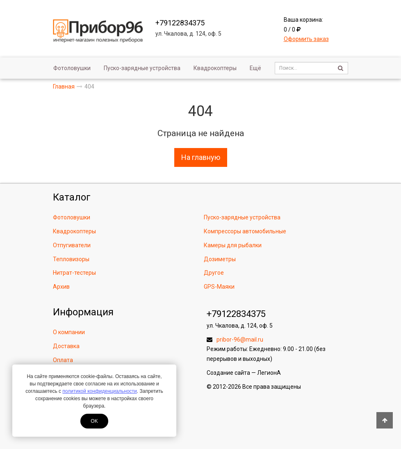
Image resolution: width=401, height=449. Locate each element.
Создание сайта (228, 372)
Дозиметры (220, 259)
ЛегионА (269, 372)
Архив (61, 286)
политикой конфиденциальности (99, 391)
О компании (69, 332)
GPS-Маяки (219, 286)
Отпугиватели (72, 245)
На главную (200, 157)
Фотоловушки (72, 68)
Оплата (63, 360)
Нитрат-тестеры (74, 272)
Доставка (66, 346)
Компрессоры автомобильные (245, 231)
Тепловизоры (71, 259)
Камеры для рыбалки (233, 245)
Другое (214, 272)
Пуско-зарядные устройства (142, 68)
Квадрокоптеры (215, 68)
